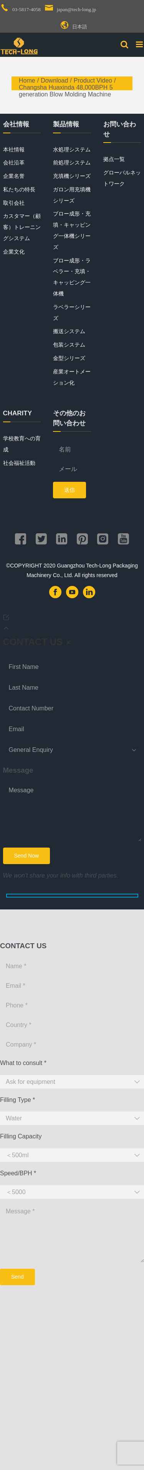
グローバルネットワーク (122, 178)
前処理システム (72, 162)
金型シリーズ (69, 358)
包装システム (69, 345)
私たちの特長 (19, 189)
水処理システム (72, 149)
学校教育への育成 (22, 444)
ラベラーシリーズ (72, 312)
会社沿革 (14, 162)
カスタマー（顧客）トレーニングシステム (22, 227)
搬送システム (69, 331)
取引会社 (14, 203)
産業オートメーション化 (72, 377)
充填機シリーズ (72, 176)
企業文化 (14, 252)
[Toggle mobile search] (124, 44)
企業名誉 (14, 176)
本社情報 (14, 149)
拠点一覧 (114, 159)
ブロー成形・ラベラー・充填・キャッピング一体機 (72, 277)
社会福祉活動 (19, 463)
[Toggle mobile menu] (140, 44)
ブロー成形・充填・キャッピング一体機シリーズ (72, 230)
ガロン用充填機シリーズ (72, 195)
